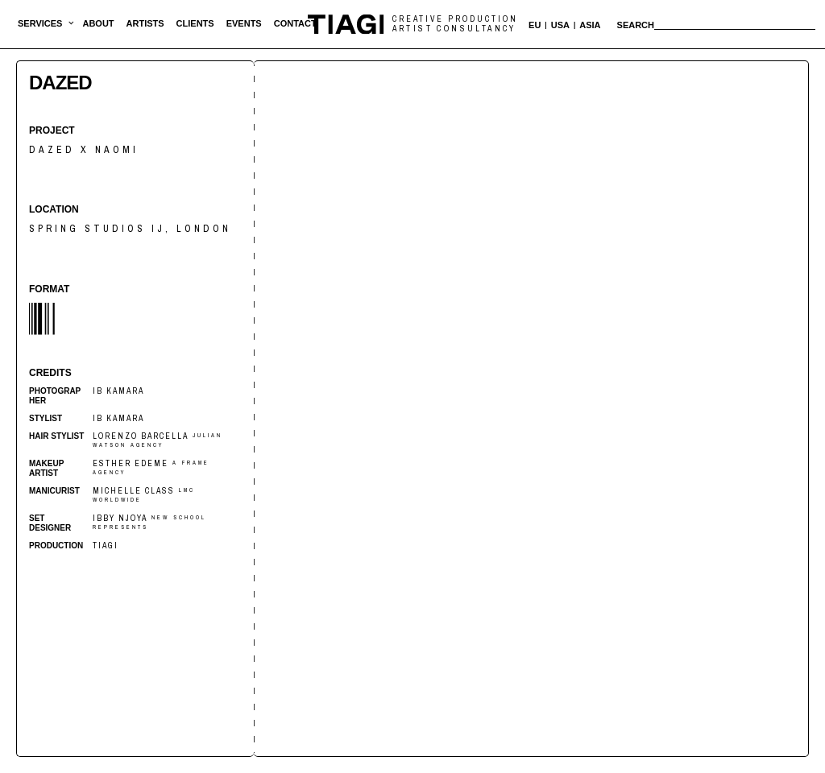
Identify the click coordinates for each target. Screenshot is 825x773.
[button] (40, 25)
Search (635, 25)
